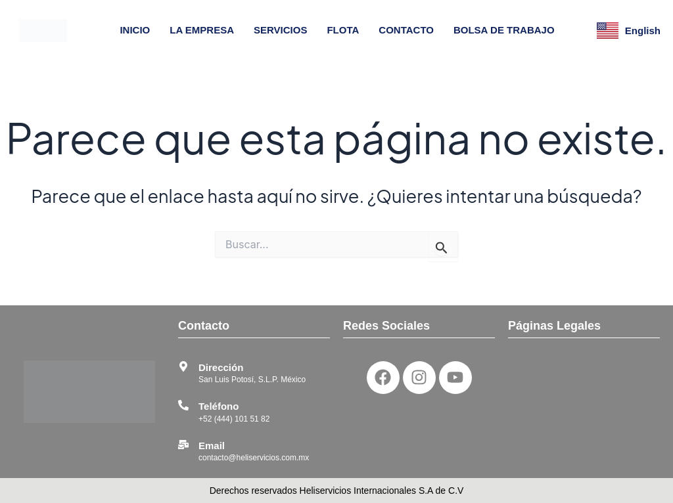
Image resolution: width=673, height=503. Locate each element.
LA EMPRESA (202, 29)
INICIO (135, 29)
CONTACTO (406, 29)
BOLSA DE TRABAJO (504, 29)
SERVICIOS (280, 29)
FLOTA (343, 29)
